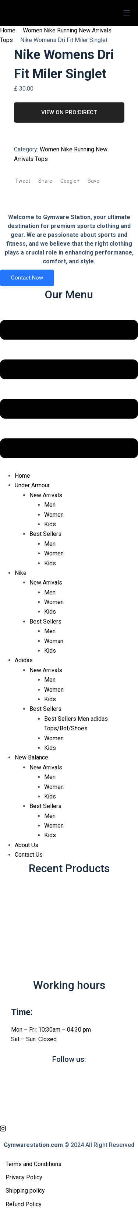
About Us (26, 845)
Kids (50, 524)
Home (7, 30)
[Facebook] (69, 1077)
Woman (53, 641)
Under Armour (32, 485)
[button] (69, 390)
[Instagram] (69, 1128)
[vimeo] (69, 1111)
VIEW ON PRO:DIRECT (69, 112)
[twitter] (69, 1094)
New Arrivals (45, 495)
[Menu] (126, 13)
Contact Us (29, 854)
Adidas (24, 660)
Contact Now (27, 277)
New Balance (31, 757)
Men (50, 504)
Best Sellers (45, 533)
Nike (20, 572)
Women (54, 514)
